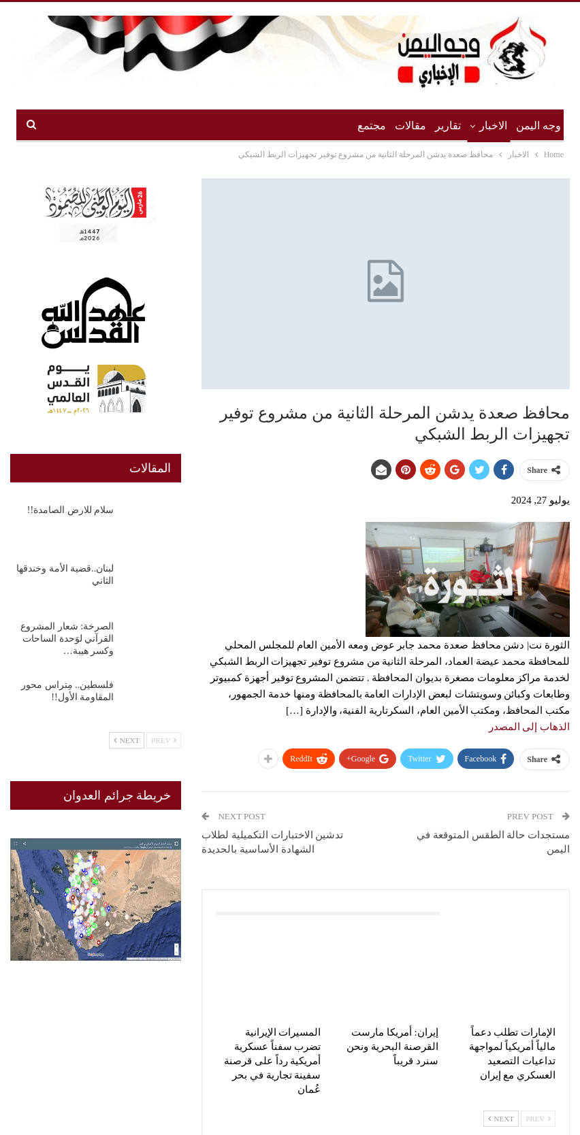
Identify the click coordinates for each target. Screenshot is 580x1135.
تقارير (448, 125)
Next (501, 1119)
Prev (538, 1119)
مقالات (410, 125)
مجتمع (371, 125)
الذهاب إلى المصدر (529, 726)
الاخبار (493, 125)
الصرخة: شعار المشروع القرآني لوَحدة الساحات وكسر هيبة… (67, 638)
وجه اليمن (538, 125)
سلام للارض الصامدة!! (70, 510)
